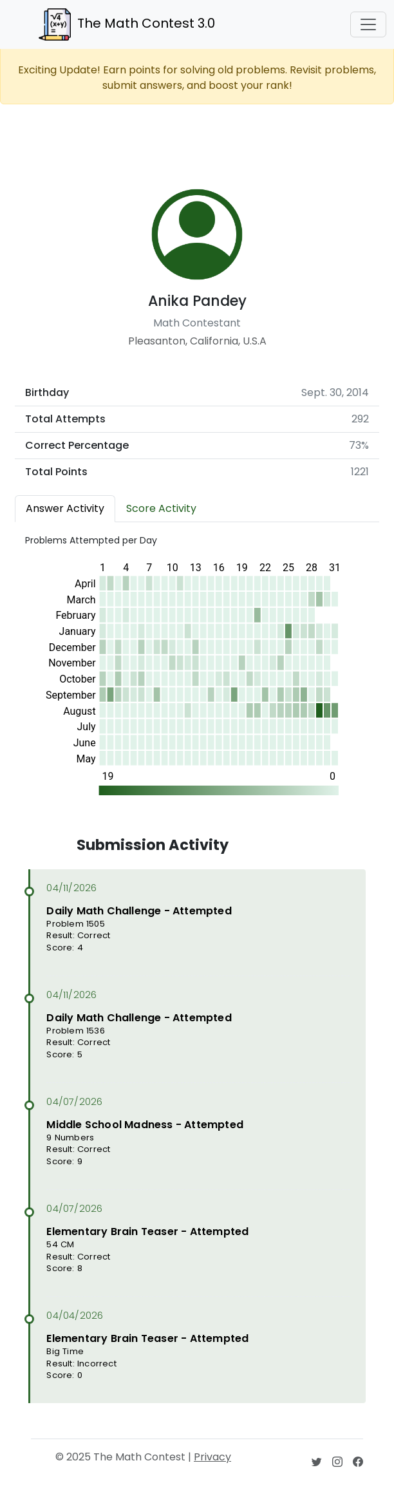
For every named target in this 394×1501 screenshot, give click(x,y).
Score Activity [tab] (161, 508)
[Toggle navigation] (368, 24)
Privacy (212, 1456)
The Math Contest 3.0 (127, 24)
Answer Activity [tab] (65, 508)
